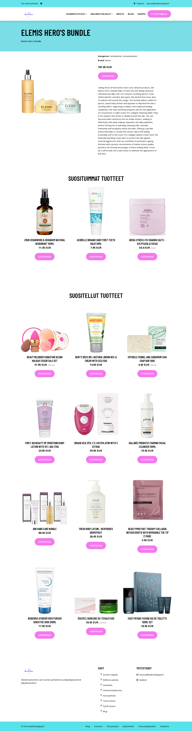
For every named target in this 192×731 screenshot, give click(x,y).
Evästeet (98, 726)
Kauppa (142, 14)
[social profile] (41, 3)
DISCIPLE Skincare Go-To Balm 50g (96, 618)
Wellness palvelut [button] (101, 14)
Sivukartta (164, 726)
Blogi (131, 14)
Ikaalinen (140, 3)
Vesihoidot (107, 685)
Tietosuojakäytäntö (147, 726)
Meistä (120, 14)
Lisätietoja (108, 76)
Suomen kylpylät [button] (75, 14)
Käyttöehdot (128, 726)
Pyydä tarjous (159, 14)
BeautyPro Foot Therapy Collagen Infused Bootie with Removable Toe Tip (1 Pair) (147, 532)
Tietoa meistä (109, 701)
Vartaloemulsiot (130, 56)
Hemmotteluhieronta (112, 690)
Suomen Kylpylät (110, 674)
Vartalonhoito (116, 56)
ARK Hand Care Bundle (45, 529)
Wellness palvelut (111, 680)
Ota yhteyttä (112, 726)
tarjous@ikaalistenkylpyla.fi (157, 3)
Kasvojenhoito (109, 695)
